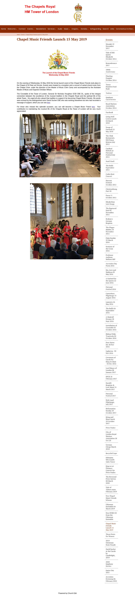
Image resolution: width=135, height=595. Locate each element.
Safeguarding (95, 29)
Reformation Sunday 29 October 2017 (111, 410)
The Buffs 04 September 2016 (110, 310)
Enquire (75, 29)
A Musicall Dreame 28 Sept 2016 (110, 319)
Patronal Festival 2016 (111, 288)
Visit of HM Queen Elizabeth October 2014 (111, 55)
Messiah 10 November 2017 (110, 46)
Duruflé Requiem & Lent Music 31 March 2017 (111, 386)
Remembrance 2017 (111, 64)
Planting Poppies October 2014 (111, 78)
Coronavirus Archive (124, 29)
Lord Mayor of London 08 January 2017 (111, 370)
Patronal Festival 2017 (111, 394)
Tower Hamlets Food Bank (111, 86)
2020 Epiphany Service (109, 564)
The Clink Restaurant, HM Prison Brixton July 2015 (110, 140)
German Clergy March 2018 (111, 447)
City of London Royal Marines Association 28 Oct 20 (111, 436)
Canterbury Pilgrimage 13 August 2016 (111, 295)
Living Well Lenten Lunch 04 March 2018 (111, 120)
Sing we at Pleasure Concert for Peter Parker (110, 469)
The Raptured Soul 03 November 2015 (111, 211)
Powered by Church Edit (67, 593)
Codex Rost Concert (110, 175)
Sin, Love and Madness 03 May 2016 (111, 272)
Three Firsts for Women (110, 535)
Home (3, 29)
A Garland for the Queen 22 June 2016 (111, 280)
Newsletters (41, 29)
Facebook (109, 112)
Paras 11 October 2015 (111, 196)
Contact (22, 29)
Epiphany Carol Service (111, 98)
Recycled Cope (111, 453)
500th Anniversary (110, 70)
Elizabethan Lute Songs (110, 203)
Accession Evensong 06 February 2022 (111, 579)
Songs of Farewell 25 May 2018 (110, 129)
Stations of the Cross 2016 (110, 248)
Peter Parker (110, 428)
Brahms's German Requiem (109, 221)
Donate (84, 29)
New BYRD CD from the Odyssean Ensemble (111, 516)
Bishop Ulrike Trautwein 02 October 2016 (111, 336)
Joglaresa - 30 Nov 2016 (111, 352)
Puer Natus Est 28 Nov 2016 (110, 344)
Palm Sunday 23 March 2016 (111, 240)
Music (66, 29)
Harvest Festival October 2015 (111, 182)
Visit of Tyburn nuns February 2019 (111, 489)
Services (51, 29)
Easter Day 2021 (110, 571)
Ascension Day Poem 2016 (111, 264)
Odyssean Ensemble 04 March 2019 (110, 506)
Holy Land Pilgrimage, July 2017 (110, 402)
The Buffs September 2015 (110, 167)
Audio (60, 29)
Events (30, 29)
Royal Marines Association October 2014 (111, 106)
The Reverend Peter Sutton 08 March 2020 (111, 480)
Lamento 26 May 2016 (110, 303)
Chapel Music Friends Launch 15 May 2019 (37, 34)
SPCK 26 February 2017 (111, 377)
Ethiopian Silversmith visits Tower (110, 459)
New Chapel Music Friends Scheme (111, 498)
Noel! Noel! (110, 161)
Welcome (12, 29)
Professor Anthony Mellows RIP (110, 257)
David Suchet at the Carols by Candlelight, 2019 (111, 553)
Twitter (109, 93)
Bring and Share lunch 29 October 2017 (110, 420)
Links (112, 29)
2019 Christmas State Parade (111, 542)
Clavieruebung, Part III (111, 190)
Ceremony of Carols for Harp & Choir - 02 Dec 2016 (111, 360)
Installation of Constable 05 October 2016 (111, 327)
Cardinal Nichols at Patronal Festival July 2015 (110, 152)
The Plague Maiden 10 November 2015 (110, 230)
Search (106, 29)
